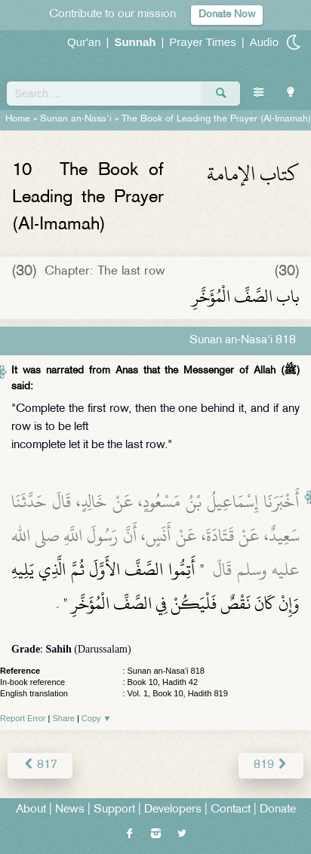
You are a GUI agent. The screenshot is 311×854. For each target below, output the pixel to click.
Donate (278, 810)
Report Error (23, 718)
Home (17, 119)
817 (40, 765)
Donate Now (227, 15)
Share (64, 718)
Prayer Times (202, 41)
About (31, 810)
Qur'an (84, 41)
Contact (231, 810)
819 (271, 765)
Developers (173, 810)
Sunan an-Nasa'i (76, 119)
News (70, 810)
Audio (264, 41)
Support (114, 810)
